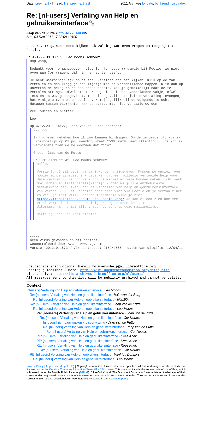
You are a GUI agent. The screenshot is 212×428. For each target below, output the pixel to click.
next (46, 3)
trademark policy (118, 424)
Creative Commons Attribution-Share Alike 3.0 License (81, 415)
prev (38, 3)
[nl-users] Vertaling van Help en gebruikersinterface (64, 336)
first (66, 3)
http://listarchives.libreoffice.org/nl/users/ (99, 319)
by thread (162, 3)
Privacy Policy (34, 412)
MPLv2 (84, 418)
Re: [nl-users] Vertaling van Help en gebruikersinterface (82, 19)
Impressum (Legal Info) (60, 412)
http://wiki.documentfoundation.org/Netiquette (125, 314)
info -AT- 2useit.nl (71, 33)
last (87, 3)
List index (178, 3)
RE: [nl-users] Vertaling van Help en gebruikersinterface (77, 382)
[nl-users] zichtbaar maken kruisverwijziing (74, 369)
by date (147, 3)
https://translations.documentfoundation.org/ (80, 228)
